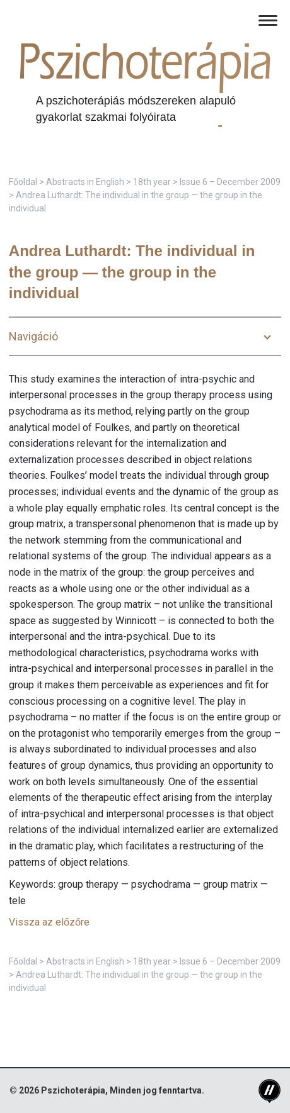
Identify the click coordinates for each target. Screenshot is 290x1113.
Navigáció (33, 336)
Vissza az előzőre (49, 922)
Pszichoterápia (73, 1090)
